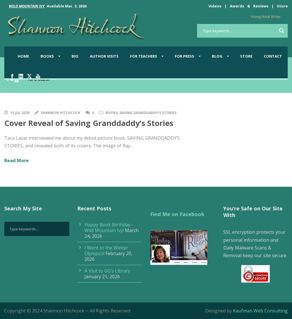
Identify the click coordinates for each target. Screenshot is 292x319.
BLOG (217, 56)
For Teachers (143, 56)
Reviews (260, 6)
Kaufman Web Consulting (260, 311)
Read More (16, 160)
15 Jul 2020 (20, 112)
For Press (184, 56)
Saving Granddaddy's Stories (148, 112)
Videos (214, 6)
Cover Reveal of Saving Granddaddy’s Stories (88, 123)
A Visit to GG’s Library (107, 271)
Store (282, 6)
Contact (273, 56)
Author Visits (104, 56)
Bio (75, 56)
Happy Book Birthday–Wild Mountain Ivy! (108, 227)
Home (23, 56)
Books (47, 56)
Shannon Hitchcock (60, 112)
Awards (237, 6)
